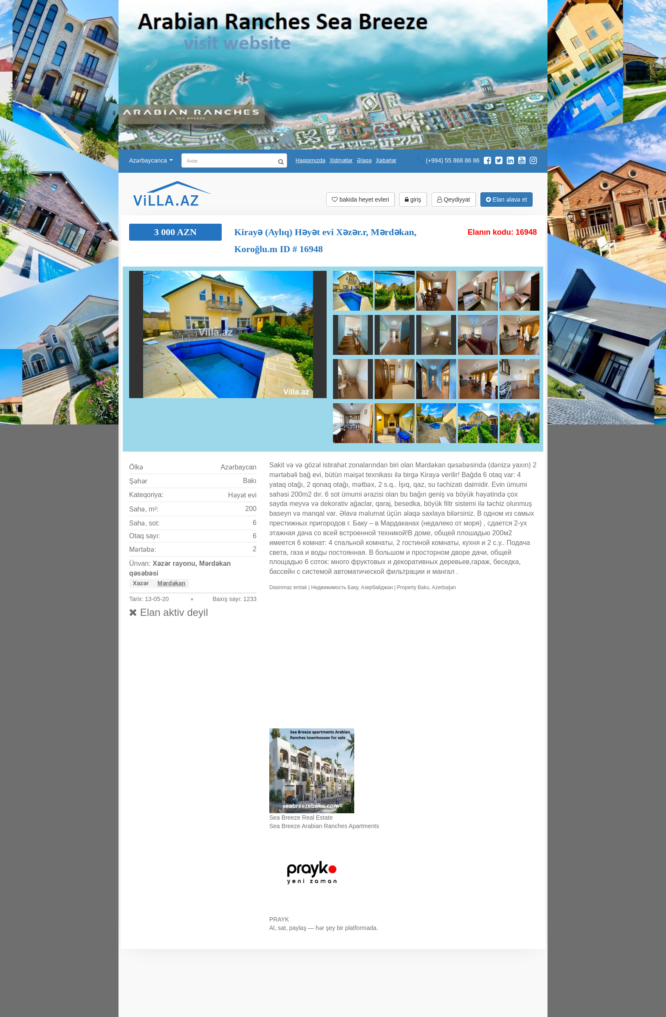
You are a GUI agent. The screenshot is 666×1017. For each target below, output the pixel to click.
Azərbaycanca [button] (151, 160)
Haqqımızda (310, 160)
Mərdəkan (172, 583)
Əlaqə (364, 160)
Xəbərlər (386, 160)
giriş (413, 199)
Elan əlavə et (506, 199)
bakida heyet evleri (360, 199)
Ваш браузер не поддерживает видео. (403, 661)
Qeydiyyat (453, 199)
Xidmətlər (341, 160)
